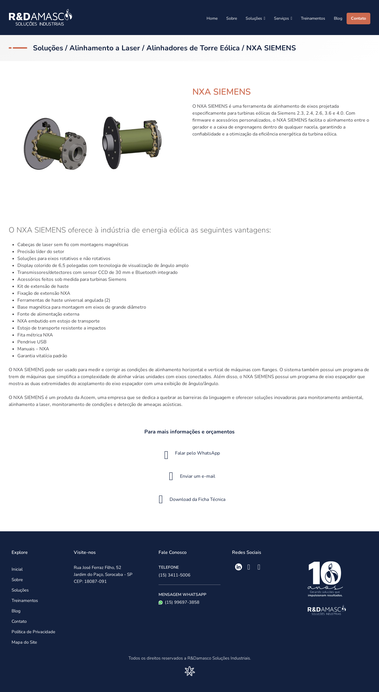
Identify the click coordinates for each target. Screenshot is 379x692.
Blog (338, 18)
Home (212, 18)
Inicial (17, 569)
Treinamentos (313, 18)
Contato (358, 18)
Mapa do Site (24, 642)
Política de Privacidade (33, 632)
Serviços (283, 18)
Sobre (231, 18)
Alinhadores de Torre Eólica (193, 48)
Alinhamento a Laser (104, 48)
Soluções (255, 18)
